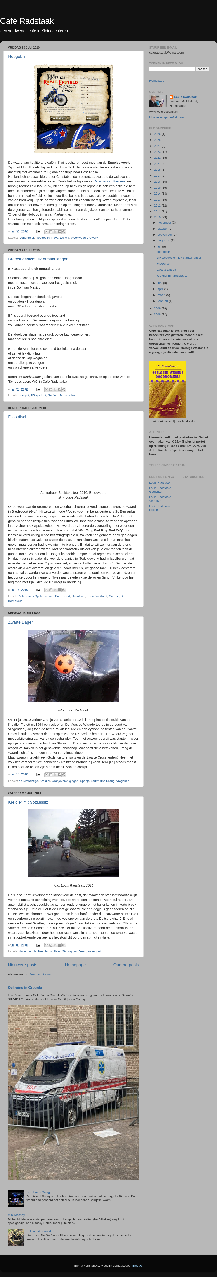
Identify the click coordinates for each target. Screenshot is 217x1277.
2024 (158, 146)
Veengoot (94, 951)
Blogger (137, 1265)
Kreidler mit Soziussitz (28, 802)
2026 (158, 134)
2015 (158, 187)
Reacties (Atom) (40, 974)
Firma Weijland (97, 596)
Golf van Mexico (59, 395)
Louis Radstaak (185, 97)
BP (33, 395)
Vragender (123, 781)
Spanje (85, 781)
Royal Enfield (60, 237)
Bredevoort (62, 596)
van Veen (79, 951)
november (165, 222)
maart (162, 295)
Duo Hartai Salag (38, 1192)
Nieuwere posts (22, 964)
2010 (158, 217)
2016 (158, 181)
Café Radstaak (27, 21)
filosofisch (78, 596)
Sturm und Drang (103, 781)
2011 (158, 211)
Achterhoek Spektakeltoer (36, 596)
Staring (67, 951)
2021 (158, 163)
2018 (158, 169)
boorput (24, 395)
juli (160, 246)
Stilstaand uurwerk (39, 1231)
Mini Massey (16, 1215)
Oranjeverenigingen (65, 781)
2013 (158, 199)
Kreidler (45, 781)
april (161, 289)
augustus (164, 240)
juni (160, 283)
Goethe (114, 596)
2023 (158, 151)
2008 (158, 314)
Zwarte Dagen (21, 622)
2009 (158, 308)
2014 (158, 193)
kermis (32, 951)
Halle (22, 951)
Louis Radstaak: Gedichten (160, 489)
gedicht (41, 395)
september (165, 234)
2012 (158, 205)
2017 (158, 175)
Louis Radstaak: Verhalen (160, 498)
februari (163, 301)
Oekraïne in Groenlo (25, 988)
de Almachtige (28, 781)
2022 (158, 157)
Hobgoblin (17, 56)
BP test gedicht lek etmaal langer (38, 259)
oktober (163, 228)
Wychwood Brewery (110, 181)
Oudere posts (126, 964)
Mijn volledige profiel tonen (167, 117)
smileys (55, 951)
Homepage (75, 964)
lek (73, 395)
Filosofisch (17, 417)
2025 (158, 139)
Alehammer (26, 237)
